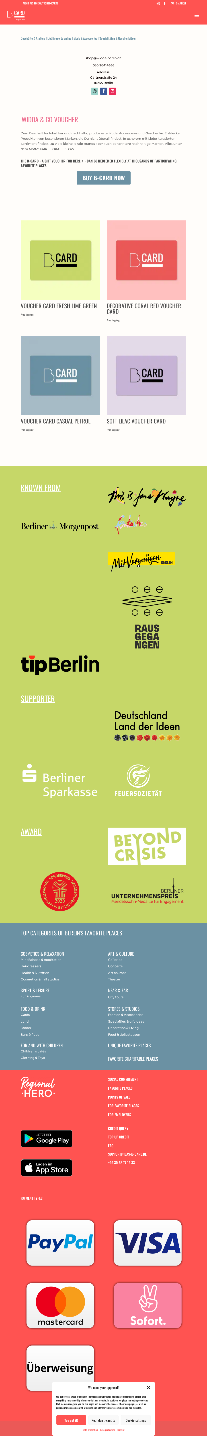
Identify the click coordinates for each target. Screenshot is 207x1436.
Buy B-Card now (103, 177)
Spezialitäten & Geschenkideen (117, 38)
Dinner (26, 1028)
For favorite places (123, 1105)
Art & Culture (121, 953)
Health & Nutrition (35, 973)
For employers (119, 1114)
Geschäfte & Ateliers (33, 38)
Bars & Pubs (30, 1035)
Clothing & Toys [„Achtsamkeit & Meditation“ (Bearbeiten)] (33, 1058)
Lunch (25, 1021)
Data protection (90, 1430)
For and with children (42, 1045)
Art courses (117, 973)
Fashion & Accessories (125, 1015)
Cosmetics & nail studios (40, 979)
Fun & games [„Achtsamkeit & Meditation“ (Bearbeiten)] (31, 996)
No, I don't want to (103, 1420)
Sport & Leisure (35, 990)
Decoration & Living (123, 1028)
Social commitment (123, 1079)
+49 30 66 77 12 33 (121, 1162)
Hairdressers (31, 966)
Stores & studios (123, 1008)
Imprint (121, 1430)
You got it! (71, 1420)
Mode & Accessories (85, 38)
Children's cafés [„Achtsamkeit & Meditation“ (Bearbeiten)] (33, 1051)
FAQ (110, 1145)
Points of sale (119, 1097)
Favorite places (120, 1088)
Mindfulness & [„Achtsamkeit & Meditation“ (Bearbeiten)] (32, 960)
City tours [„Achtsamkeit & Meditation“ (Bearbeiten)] (116, 997)
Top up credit (118, 1137)
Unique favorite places (129, 1045)
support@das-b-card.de (127, 1154)
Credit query (118, 1128)
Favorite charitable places (133, 1058)
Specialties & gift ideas (126, 1021)
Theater (114, 979)
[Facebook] (164, 4)
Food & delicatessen (124, 1035)
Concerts (115, 966)
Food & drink (33, 1008)
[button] (148, 1387)
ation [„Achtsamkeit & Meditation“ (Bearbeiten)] (57, 960)
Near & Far (118, 990)
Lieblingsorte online (59, 38)
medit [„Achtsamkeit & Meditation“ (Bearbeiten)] (48, 960)
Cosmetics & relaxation (42, 953)
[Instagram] (158, 4)
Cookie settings (136, 1420)
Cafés (25, 1015)
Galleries (115, 960)
